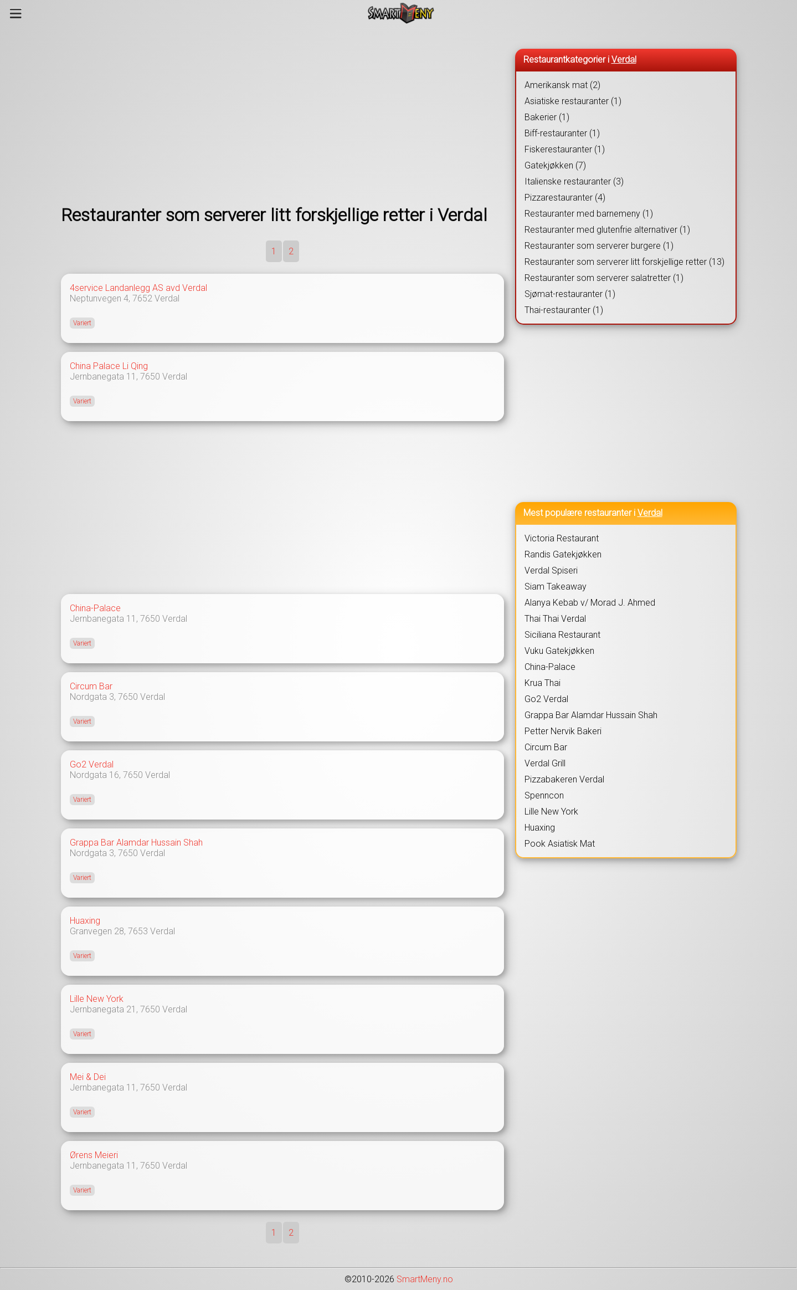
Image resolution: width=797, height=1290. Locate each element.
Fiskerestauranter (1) (565, 149)
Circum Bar (91, 686)
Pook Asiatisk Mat (560, 843)
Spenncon (544, 795)
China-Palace (95, 608)
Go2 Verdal (92, 764)
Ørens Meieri (94, 1155)
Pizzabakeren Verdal (564, 779)
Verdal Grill (545, 763)
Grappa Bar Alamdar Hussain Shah (136, 842)
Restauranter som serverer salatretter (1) (604, 278)
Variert (82, 323)
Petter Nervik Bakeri (563, 731)
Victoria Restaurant (562, 538)
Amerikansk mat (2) (562, 85)
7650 (150, 376)
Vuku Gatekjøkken (559, 651)
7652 (142, 298)
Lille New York (97, 999)
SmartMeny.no (425, 1279)
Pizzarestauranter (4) (565, 197)
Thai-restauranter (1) (564, 310)
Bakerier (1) (547, 117)
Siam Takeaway (556, 586)
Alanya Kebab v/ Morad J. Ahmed (590, 602)
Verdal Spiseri (551, 570)
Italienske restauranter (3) (574, 181)
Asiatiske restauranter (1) (573, 101)
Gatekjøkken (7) (555, 165)
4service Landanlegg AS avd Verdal (138, 288)
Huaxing (85, 920)
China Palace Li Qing (109, 366)
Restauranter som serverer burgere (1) (599, 245)
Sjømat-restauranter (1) (570, 294)
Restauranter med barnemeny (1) (589, 213)
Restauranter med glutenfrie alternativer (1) (607, 229)
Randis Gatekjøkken (563, 554)
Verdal (167, 298)
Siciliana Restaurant (562, 634)
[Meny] (16, 13)
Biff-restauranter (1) (562, 133)
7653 (138, 931)
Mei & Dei (88, 1077)
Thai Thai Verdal (555, 618)
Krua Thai (543, 683)
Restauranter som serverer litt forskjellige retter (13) (624, 262)
